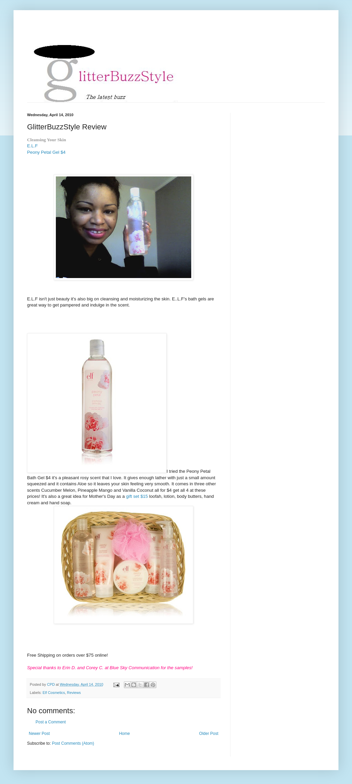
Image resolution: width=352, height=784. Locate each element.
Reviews (74, 693)
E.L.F (32, 145)
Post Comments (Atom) (73, 743)
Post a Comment (51, 722)
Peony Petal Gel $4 (46, 152)
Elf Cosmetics (54, 693)
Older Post (208, 733)
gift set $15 (137, 496)
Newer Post (39, 733)
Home (124, 733)
